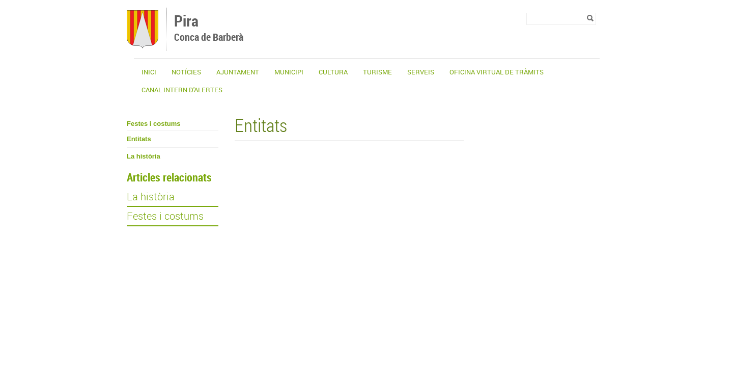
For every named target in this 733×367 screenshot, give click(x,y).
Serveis (420, 71)
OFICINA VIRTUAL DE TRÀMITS (496, 71)
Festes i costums (154, 123)
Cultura (333, 71)
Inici (149, 71)
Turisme (377, 71)
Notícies (186, 71)
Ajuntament (237, 71)
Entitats (139, 139)
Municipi (288, 71)
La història (143, 156)
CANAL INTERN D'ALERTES (182, 89)
